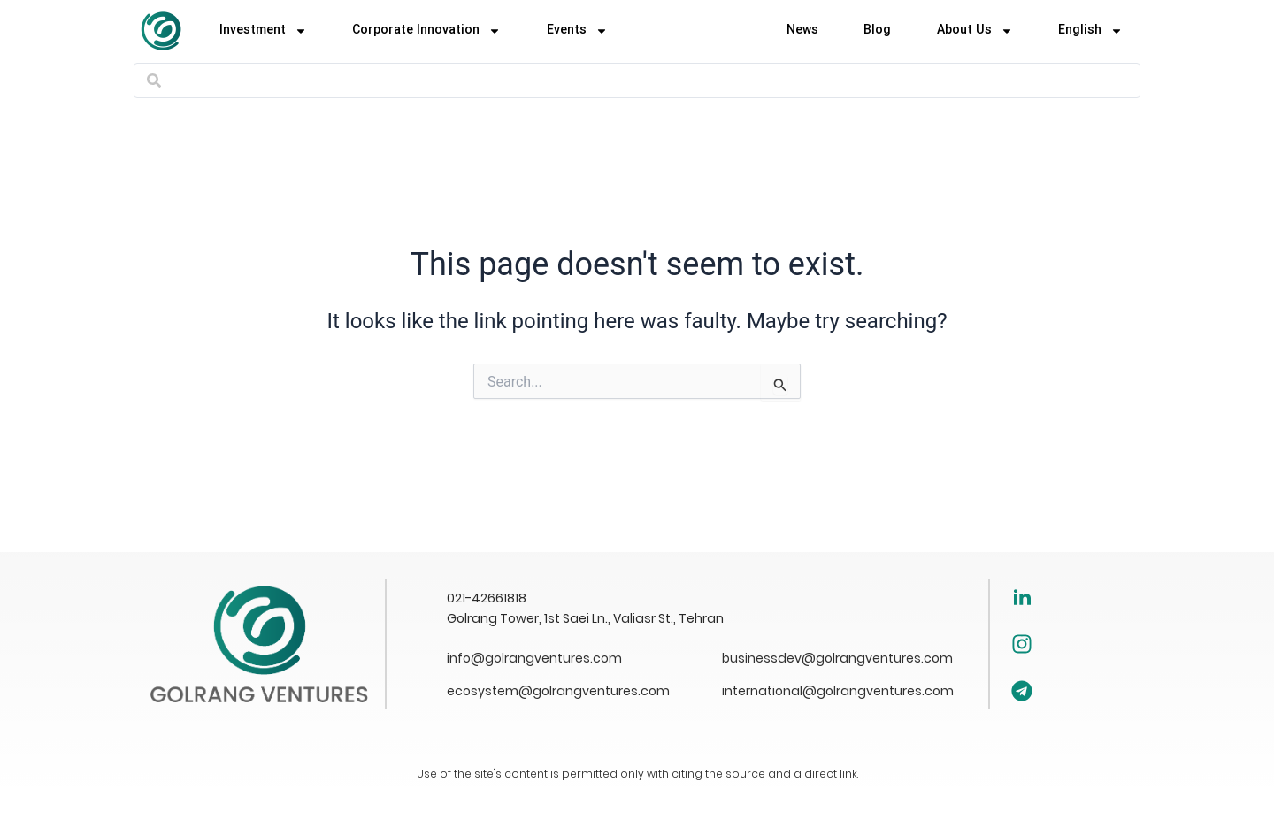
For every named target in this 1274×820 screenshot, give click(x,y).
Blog (877, 30)
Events (577, 31)
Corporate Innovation (426, 31)
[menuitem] (1090, 31)
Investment (263, 31)
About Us (975, 31)
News (802, 30)
